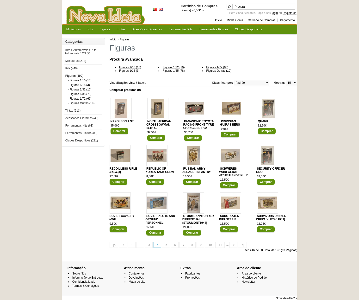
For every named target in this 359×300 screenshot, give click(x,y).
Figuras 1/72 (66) (217, 67)
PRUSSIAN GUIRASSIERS (230, 123)
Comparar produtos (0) (125, 90)
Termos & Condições (85, 285)
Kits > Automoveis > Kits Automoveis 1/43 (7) (80, 51)
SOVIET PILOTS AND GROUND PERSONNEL (160, 219)
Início (218, 20)
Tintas (121, 29)
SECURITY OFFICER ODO (270, 170)
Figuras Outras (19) (218, 70)
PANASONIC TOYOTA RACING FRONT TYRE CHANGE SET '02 (198, 125)
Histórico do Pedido (254, 277)
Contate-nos (136, 273)
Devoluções (136, 277)
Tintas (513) (73, 110)
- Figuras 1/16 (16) (80, 80)
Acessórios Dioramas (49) (82, 118)
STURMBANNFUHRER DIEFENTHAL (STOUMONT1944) (198, 219)
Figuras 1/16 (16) (130, 67)
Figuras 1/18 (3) (129, 70)
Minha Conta (235, 20)
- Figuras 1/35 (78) (80, 94)
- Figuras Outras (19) (81, 103)
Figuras (105, 29)
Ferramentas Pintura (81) (81, 133)
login (275, 13)
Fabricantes (192, 273)
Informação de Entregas (87, 277)
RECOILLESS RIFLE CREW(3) (123, 170)
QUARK (263, 121)
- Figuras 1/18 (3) (79, 85)
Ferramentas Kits (180, 29)
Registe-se (289, 13)
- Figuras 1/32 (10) (80, 89)
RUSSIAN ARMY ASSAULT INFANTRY (196, 170)
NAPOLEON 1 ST (122, 121)
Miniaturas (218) (75, 61)
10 (210, 245)
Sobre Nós (79, 273)
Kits (90, 29)
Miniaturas (73, 29)
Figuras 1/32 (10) (174, 67)
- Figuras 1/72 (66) (80, 98)
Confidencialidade (83, 281)
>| (243, 245)
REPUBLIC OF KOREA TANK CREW (159, 170)
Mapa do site (137, 281)
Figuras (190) (74, 75)
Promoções (192, 277)
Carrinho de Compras (261, 20)
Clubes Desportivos (248, 29)
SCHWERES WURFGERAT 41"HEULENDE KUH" (233, 172)
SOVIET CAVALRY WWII (121, 217)
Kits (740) (71, 68)
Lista (132, 82)
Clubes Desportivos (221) (81, 140)
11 (220, 245)
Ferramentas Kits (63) (79, 125)
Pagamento (287, 20)
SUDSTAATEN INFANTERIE (229, 217)
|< (114, 245)
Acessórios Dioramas (147, 29)
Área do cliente (251, 273)
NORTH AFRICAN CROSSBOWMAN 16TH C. (158, 125)
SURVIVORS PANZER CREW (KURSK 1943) (271, 217)
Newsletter (248, 281)
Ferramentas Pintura (213, 29)
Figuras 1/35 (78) (174, 70)
